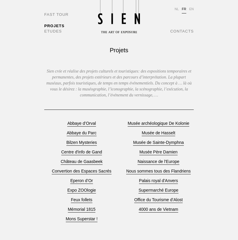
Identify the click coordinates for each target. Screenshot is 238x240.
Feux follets (81, 200)
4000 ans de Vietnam (158, 209)
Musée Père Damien (158, 152)
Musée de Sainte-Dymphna (158, 142)
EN (191, 9)
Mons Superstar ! (82, 219)
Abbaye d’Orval (81, 123)
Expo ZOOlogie (81, 190)
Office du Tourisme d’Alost (158, 200)
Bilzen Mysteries (81, 142)
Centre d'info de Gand (81, 152)
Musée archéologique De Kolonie (158, 123)
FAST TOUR (56, 14)
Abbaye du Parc (82, 133)
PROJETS (54, 26)
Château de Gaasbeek (82, 161)
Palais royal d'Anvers (158, 181)
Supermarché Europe (158, 190)
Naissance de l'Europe (158, 161)
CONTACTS (182, 31)
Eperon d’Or (81, 181)
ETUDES (53, 31)
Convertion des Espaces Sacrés (81, 171)
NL (177, 9)
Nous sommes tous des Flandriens (158, 171)
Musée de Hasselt (158, 133)
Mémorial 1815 (82, 209)
